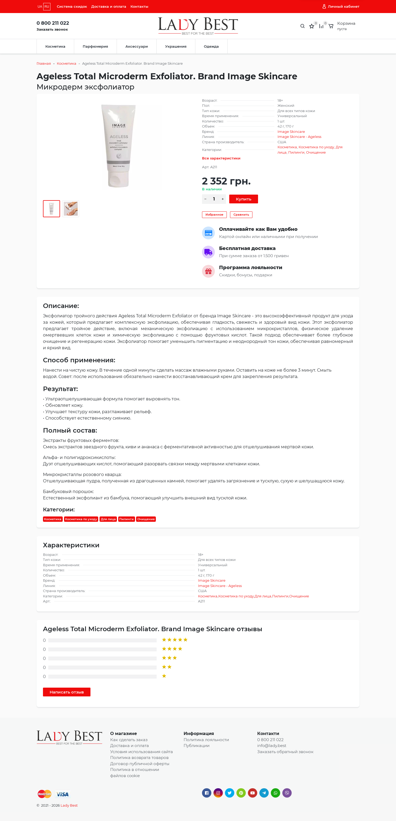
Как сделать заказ (129, 739)
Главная (44, 63)
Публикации (196, 745)
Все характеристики (221, 158)
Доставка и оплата (108, 6)
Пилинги (296, 152)
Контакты (139, 6)
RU (47, 7)
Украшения (176, 46)
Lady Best (69, 805)
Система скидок (72, 6)
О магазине (123, 733)
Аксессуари (136, 46)
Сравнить (241, 214)
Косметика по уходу (316, 147)
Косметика (55, 46)
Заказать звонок (52, 29)
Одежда (211, 46)
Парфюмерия (95, 46)
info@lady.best (271, 745)
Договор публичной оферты (139, 763)
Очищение (316, 152)
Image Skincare (291, 131)
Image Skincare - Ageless (299, 136)
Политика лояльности (206, 739)
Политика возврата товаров (139, 757)
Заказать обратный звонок (285, 751)
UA (40, 7)
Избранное (214, 214)
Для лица (108, 519)
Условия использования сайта (141, 751)
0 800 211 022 (53, 23)
